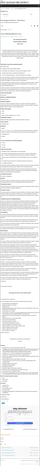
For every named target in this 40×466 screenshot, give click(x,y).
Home (2, 8)
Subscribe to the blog (20, 423)
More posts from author (34, 447)
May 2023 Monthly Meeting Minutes (30, 429)
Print (11, 29)
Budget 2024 (5, 14)
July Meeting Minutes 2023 (8, 429)
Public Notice (7, 8)
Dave (12, 8)
